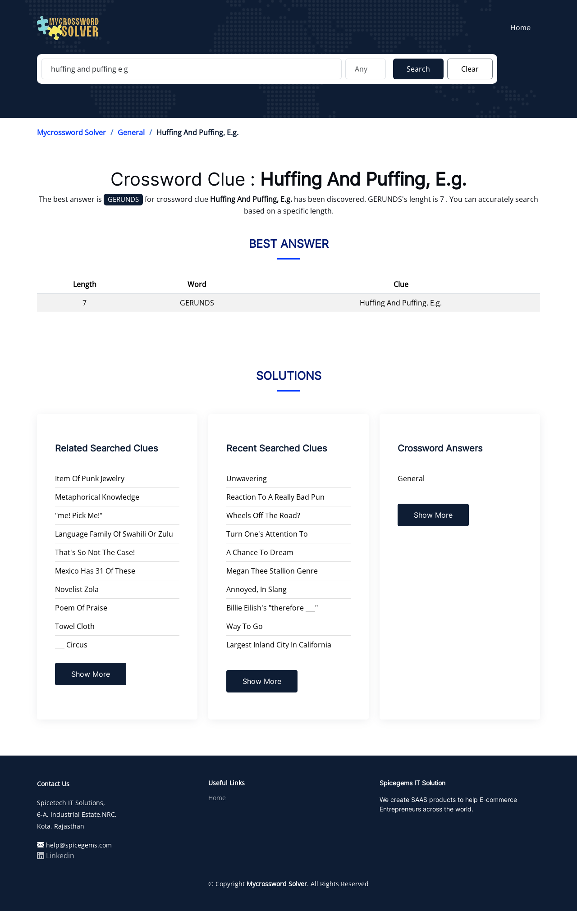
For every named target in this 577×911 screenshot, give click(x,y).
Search (418, 69)
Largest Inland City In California (278, 644)
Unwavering (246, 478)
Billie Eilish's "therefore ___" (272, 607)
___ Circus (71, 644)
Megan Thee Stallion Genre (272, 570)
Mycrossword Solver (71, 132)
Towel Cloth (75, 626)
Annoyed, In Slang (256, 589)
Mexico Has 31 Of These (95, 570)
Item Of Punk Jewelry (89, 478)
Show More (90, 674)
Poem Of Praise (81, 607)
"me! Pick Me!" (78, 515)
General (131, 132)
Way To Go (244, 626)
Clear (470, 69)
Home (523, 27)
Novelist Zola (77, 589)
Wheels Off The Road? (263, 515)
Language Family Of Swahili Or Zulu (114, 533)
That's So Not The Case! (95, 552)
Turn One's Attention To (267, 533)
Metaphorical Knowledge (97, 496)
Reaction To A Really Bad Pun (275, 496)
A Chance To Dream (259, 552)
